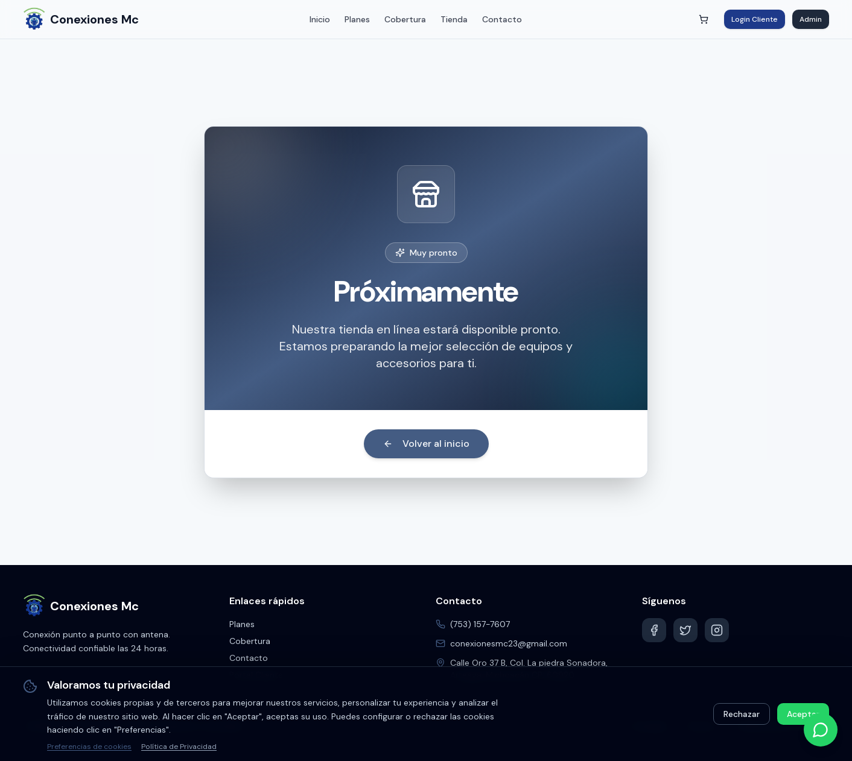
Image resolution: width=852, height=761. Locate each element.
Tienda (454, 19)
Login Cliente (754, 19)
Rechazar (741, 714)
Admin (811, 19)
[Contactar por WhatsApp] (821, 730)
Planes (357, 19)
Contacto (502, 19)
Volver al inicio (426, 443)
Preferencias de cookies (89, 746)
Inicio (320, 19)
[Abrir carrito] (703, 19)
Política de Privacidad (179, 746)
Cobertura (405, 19)
